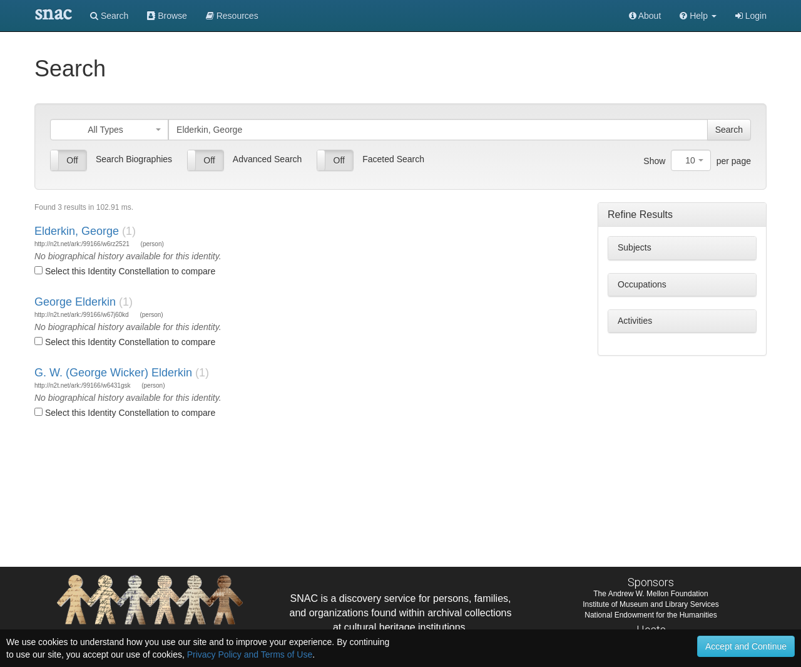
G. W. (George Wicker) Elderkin (113, 372)
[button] (698, 15)
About (645, 16)
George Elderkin (75, 302)
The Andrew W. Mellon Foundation (650, 593)
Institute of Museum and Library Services (650, 604)
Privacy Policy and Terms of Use (249, 654)
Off (72, 160)
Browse (167, 16)
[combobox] (109, 129)
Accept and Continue (746, 646)
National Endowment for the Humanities (650, 615)
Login (751, 16)
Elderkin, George (76, 231)
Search (109, 16)
